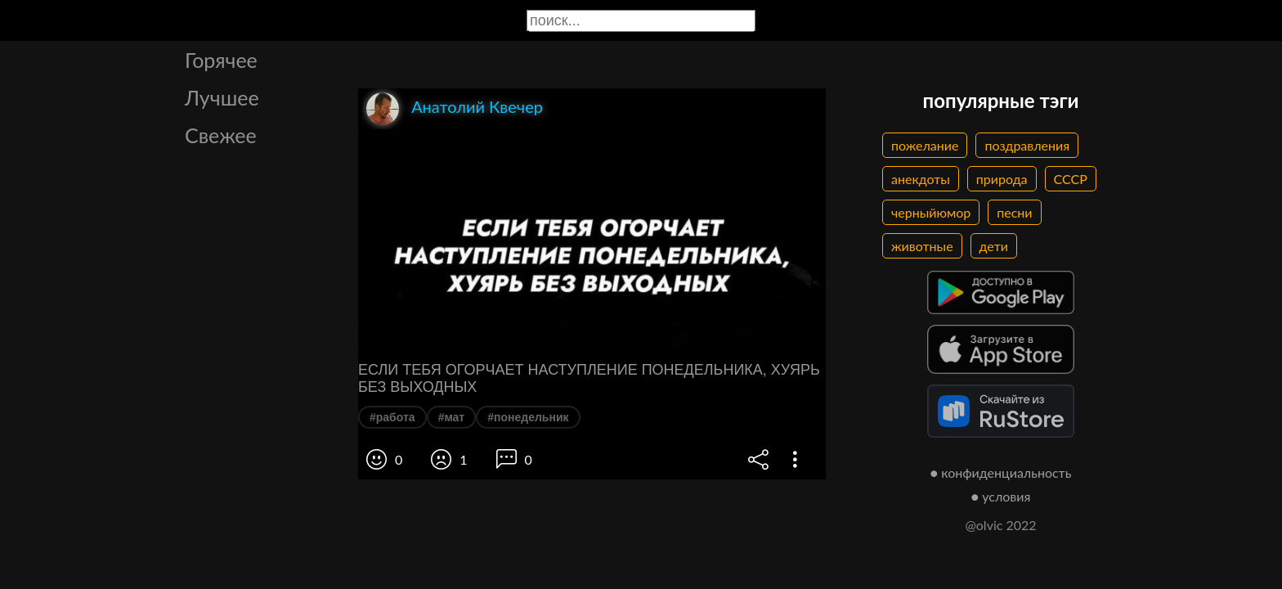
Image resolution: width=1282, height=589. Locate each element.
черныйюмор (930, 212)
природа (1002, 179)
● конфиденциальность (1001, 472)
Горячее (221, 59)
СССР (1070, 179)
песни (1014, 212)
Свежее (221, 135)
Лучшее (222, 97)
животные (922, 246)
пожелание (924, 145)
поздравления (1026, 145)
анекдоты (920, 179)
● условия (1001, 496)
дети (993, 246)
